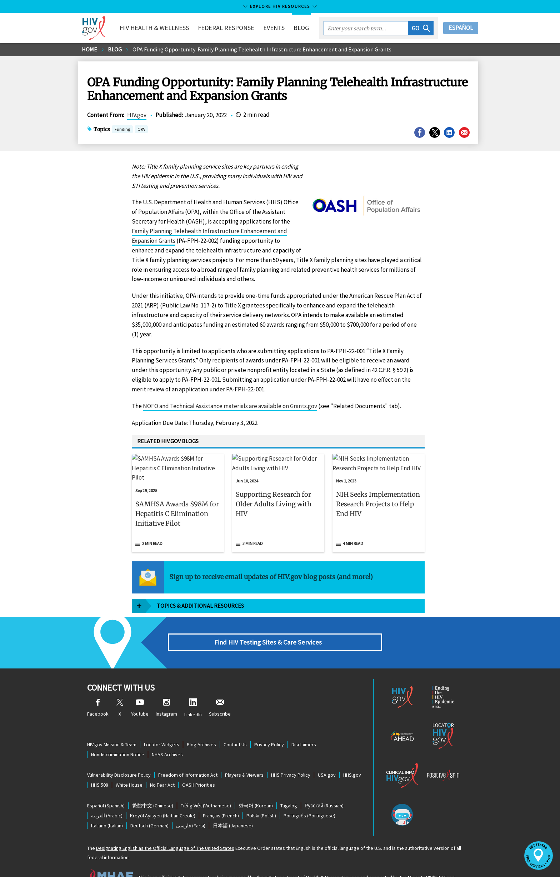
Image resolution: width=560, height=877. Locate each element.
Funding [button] (122, 129)
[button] (421, 28)
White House (129, 766)
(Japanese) (233, 806)
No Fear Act (162, 766)
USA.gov (327, 756)
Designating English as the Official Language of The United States (165, 829)
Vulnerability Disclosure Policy (119, 756)
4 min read (353, 524)
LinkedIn (193, 689)
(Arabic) (106, 796)
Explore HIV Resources (280, 6)
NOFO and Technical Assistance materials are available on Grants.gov (230, 406)
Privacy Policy (269, 725)
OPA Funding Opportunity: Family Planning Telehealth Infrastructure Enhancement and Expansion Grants (261, 49)
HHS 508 (99, 766)
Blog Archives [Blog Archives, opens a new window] (201, 725)
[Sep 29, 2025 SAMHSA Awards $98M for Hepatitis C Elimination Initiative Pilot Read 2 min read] (178, 493)
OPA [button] (141, 129)
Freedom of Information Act (188, 756)
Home (89, 49)
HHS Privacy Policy (290, 756)
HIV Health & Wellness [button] (154, 28)
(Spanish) (106, 786)
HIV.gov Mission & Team (111, 725)
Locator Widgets (161, 725)
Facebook (98, 689)
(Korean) (256, 786)
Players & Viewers (244, 756)
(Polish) (261, 796)
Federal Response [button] (226, 28)
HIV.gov (136, 115)
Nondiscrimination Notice (117, 735)
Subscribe (220, 689)
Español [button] (461, 28)
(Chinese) (152, 786)
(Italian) (107, 806)
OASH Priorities (198, 766)
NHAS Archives (167, 735)
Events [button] (274, 28)
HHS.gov (352, 756)
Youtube (140, 689)
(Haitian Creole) (162, 796)
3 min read (252, 524)
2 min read (152, 524)
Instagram (166, 689)
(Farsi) (190, 806)
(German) (149, 806)
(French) (221, 796)
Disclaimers (303, 725)
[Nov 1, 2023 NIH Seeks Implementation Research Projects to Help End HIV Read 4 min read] (378, 493)
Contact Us (235, 725)
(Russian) (324, 786)
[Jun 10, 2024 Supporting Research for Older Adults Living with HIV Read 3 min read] (278, 493)
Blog (301, 28)
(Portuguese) (309, 796)
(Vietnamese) (206, 786)
